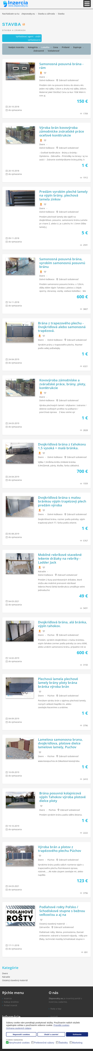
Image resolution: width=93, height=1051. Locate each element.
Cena (56, 47)
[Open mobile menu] (87, 3)
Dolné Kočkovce (46, 80)
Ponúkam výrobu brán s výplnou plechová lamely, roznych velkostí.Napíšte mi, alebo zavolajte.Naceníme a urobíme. (62, 704)
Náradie (42, 571)
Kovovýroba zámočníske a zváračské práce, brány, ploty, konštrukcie (62, 384)
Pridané (66, 47)
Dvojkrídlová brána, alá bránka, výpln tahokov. (62, 624)
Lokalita (45, 47)
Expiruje (77, 47)
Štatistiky (63, 1043)
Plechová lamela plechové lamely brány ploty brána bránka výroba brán (58, 683)
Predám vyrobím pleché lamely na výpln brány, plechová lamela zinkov (63, 195)
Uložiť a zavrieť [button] (51, 1034)
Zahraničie (44, 927)
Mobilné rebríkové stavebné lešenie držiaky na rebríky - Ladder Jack (60, 558)
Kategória (33, 47)
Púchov (50, 635)
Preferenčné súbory (44, 1043)
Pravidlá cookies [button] (61, 1025)
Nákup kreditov (11, 1001)
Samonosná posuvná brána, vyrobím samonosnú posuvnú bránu (62, 263)
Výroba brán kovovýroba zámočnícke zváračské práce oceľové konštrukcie (61, 131)
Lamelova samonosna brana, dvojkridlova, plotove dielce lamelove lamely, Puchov (60, 743)
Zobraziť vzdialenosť (69, 80)
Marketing (77, 1043)
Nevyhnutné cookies (19, 1043)
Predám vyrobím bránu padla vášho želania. (60, 814)
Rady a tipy (55, 1008)
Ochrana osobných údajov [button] (18, 1028)
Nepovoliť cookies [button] (21, 1034)
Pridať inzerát (10, 1005)
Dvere (42, 77)
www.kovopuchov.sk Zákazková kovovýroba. (59, 761)
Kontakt (54, 1016)
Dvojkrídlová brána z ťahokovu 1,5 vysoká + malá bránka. (62, 446)
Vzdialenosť (53, 50)
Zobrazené (39, 50)
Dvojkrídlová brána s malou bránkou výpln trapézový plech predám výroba (62, 501)
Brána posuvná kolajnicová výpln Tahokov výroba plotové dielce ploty (62, 797)
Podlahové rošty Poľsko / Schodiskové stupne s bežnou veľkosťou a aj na (62, 911)
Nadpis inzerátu (16, 47)
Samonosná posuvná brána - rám (61, 66)
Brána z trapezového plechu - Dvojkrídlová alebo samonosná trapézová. (62, 327)
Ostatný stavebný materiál (52, 923)
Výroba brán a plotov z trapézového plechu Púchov (59, 849)
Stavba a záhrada (14, 30)
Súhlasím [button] (77, 1034)
